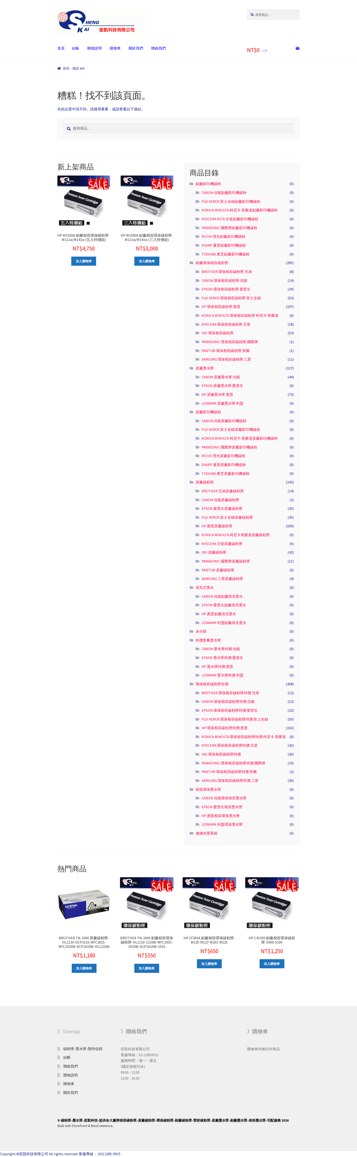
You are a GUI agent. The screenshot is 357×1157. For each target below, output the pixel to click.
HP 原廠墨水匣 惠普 (217, 394)
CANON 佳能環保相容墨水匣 (224, 798)
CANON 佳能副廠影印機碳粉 (224, 192)
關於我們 (136, 48)
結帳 (75, 48)
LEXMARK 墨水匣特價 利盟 (222, 675)
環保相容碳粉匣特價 (212, 684)
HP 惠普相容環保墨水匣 (220, 815)
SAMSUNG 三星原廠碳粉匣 (222, 578)
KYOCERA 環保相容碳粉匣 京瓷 (225, 324)
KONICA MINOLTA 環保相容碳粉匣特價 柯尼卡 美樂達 (243, 736)
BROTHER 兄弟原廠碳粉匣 (222, 491)
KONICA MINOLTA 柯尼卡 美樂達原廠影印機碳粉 (239, 438)
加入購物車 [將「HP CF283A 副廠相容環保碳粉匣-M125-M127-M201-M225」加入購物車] (209, 964)
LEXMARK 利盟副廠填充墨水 (223, 622)
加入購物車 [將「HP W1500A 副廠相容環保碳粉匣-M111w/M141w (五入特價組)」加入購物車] (84, 261)
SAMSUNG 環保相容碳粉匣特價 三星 (229, 780)
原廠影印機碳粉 (208, 412)
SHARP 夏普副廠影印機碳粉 (223, 245)
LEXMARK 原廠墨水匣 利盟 (222, 403)
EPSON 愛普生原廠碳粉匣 (221, 508)
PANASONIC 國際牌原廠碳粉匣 (225, 561)
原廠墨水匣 (205, 368)
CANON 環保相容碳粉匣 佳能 (224, 280)
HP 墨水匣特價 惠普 (217, 666)
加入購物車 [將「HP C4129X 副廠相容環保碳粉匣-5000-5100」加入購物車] (272, 964)
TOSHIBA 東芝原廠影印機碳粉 (225, 473)
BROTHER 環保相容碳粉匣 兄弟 (226, 271)
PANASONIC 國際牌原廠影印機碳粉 (229, 447)
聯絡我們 (158, 48)
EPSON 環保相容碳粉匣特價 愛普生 (229, 710)
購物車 (115, 48)
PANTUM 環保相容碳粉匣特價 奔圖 (229, 771)
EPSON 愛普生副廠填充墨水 (223, 605)
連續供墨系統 (206, 833)
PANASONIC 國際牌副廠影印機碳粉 (229, 227)
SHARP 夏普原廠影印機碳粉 (223, 464)
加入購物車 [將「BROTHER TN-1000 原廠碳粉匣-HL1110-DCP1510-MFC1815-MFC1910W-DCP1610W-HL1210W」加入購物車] (84, 968)
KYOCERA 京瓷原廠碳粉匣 (221, 543)
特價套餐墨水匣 (208, 640)
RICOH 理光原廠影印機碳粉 (223, 455)
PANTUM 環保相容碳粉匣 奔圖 (225, 350)
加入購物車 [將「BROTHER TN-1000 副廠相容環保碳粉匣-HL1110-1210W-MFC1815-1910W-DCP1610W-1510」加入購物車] (147, 968)
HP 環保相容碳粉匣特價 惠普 (224, 728)
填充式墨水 (205, 587)
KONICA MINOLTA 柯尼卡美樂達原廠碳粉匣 (235, 535)
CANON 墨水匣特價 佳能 (220, 649)
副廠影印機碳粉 (208, 183)
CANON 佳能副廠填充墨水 (222, 596)
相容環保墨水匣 (208, 789)
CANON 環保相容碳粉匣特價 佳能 (228, 701)
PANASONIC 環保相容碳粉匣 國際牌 (229, 341)
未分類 (201, 631)
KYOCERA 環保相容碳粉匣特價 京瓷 (229, 745)
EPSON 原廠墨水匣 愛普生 (222, 385)
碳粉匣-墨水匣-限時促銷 (82, 1048)
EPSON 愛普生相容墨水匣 (221, 807)
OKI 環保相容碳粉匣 (217, 333)
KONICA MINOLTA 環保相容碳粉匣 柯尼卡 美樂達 (239, 315)
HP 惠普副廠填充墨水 (218, 614)
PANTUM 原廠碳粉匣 (217, 570)
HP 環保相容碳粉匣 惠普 (220, 306)
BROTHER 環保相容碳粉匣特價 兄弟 (230, 693)
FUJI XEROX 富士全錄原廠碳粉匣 (227, 517)
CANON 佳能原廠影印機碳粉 (224, 421)
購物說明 (94, 48)
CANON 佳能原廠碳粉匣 (220, 500)
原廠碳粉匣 (205, 482)
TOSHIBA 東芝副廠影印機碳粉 (225, 254)
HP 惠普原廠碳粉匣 (216, 526)
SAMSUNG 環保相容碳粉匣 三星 (226, 359)
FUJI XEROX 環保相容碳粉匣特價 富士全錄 (234, 719)
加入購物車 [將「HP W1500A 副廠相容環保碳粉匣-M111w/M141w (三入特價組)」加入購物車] (147, 261)
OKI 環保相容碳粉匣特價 (221, 754)
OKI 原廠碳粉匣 (213, 552)
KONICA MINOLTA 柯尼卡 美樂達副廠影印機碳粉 (239, 210)
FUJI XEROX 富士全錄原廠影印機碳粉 (230, 429)
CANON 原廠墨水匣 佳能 (220, 377)
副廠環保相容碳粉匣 (212, 262)
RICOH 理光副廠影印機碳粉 (223, 236)
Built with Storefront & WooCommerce (84, 1126)
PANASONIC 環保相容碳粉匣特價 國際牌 (233, 763)
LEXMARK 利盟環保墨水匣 (222, 824)
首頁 (61, 48)
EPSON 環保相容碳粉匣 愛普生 (225, 289)
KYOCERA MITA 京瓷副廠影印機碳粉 (229, 219)
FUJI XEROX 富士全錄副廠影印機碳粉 (230, 201)
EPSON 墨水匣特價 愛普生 (222, 657)
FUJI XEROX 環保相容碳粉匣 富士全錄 (231, 298)
